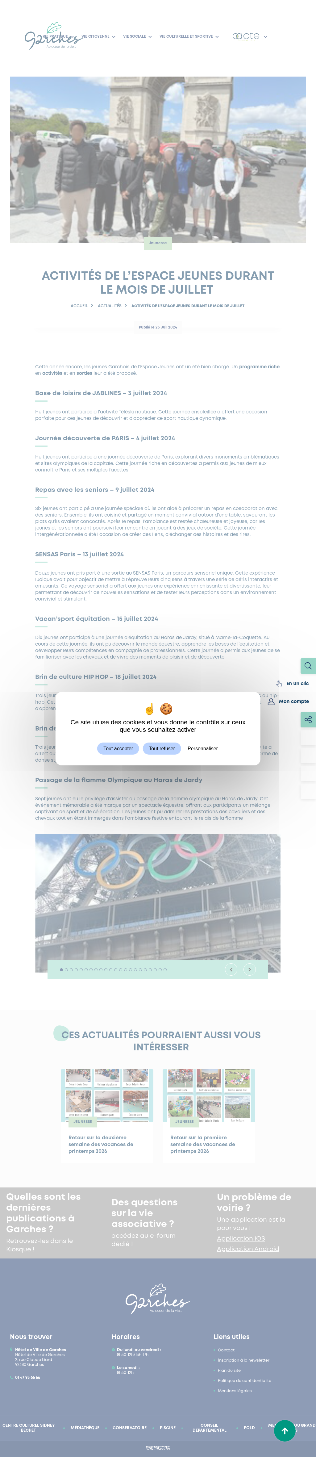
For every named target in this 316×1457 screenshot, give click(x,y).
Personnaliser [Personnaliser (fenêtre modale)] (203, 748)
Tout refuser (162, 748)
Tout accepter (118, 748)
